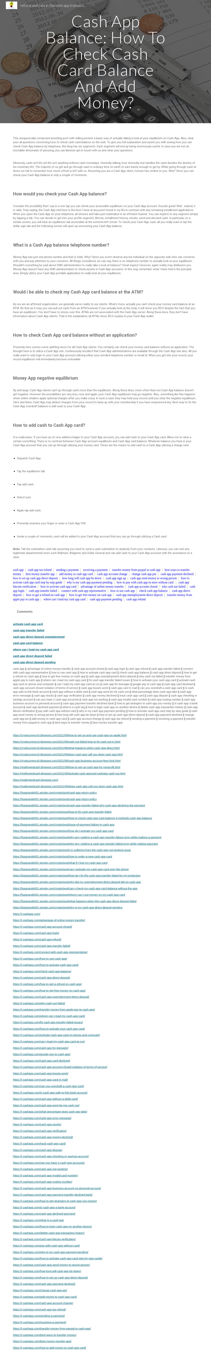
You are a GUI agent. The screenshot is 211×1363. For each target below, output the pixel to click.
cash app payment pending (106, 599)
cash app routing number (165, 699)
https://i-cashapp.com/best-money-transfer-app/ (42, 1341)
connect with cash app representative (83, 590)
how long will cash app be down (81, 578)
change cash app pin (144, 574)
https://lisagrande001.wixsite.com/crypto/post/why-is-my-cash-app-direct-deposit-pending (67, 907)
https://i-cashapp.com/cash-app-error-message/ (42, 1118)
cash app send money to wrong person (153, 578)
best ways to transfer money (72, 722)
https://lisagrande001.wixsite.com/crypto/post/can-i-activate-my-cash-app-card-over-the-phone (71, 869)
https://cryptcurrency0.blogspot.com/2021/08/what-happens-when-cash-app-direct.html (66, 748)
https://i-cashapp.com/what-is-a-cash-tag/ (38, 1220)
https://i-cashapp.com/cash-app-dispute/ (37, 1150)
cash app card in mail (124, 687)
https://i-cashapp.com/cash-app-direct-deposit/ (41, 977)
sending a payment (67, 569)
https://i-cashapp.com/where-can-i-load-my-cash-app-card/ (49, 1016)
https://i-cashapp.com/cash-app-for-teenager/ (40, 1048)
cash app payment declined (177, 574)
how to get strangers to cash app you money (144, 703)
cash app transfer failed (43, 590)
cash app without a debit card (70, 691)
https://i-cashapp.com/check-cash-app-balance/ (42, 971)
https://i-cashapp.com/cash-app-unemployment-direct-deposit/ (51, 996)
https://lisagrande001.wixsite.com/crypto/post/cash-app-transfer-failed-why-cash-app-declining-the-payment (79, 805)
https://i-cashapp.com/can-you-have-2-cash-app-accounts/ (49, 1162)
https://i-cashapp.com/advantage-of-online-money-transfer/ (49, 920)
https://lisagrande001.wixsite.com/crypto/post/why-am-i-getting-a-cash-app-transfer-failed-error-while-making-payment (85, 843)
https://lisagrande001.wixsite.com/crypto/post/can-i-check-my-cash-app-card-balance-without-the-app (75, 888)
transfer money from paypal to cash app (136, 569)
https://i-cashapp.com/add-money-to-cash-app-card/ (45, 1296)
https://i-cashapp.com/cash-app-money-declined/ (43, 1137)
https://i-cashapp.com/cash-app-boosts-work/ (40, 1073)
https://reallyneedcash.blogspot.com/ (35, 779)
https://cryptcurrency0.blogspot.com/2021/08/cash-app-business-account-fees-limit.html (67, 760)
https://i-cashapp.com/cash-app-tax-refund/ (39, 1309)
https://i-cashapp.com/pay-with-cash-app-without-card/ (46, 1245)
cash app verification (69, 695)
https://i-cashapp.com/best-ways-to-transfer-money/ (44, 1335)
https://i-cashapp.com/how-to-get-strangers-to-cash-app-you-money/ (55, 1201)
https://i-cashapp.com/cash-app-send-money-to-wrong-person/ (51, 1264)
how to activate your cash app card (154, 680)
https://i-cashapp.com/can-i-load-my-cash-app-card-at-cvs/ (49, 1041)
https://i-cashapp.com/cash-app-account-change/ (43, 1303)
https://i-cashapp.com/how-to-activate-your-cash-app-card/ (49, 1028)
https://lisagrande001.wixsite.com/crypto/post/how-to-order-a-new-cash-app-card (62, 856)
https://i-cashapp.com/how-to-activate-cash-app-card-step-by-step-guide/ (58, 1258)
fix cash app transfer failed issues (109, 680)
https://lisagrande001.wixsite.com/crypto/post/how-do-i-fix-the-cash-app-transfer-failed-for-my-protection (76, 875)
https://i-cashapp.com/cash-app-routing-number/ (42, 1181)
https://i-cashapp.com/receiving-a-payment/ (39, 1322)
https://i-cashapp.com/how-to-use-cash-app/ (40, 958)
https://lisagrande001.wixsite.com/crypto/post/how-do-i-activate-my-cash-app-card (63, 830)
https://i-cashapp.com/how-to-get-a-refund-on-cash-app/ (47, 984)
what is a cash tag (74, 707)
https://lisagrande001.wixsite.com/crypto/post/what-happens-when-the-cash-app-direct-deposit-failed (74, 901)
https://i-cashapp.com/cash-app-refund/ (37, 939)
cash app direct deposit (166, 672)
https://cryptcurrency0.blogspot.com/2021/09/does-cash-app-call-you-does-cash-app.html (68, 754)
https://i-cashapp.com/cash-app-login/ (36, 933)
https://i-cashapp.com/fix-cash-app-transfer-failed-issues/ (48, 1022)
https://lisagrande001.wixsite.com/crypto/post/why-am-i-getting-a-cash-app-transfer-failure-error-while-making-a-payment (87, 837)
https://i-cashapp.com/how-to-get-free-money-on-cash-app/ (49, 990)
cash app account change (112, 574)
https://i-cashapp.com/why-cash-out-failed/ (39, 1003)
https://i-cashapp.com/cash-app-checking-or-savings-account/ (51, 1156)
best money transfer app (40, 574)
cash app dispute (157, 695)
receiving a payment (95, 569)
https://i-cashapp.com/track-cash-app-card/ (39, 1143)
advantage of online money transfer (102, 586)
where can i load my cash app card (64, 599)
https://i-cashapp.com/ (26, 914)
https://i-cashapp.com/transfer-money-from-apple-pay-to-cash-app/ (54, 1009)
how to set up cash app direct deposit (35, 578)
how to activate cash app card (58, 586)
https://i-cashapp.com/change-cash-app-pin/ (40, 1290)
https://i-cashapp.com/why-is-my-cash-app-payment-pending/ (50, 1252)
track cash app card (132, 695)
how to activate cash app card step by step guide (158, 710)
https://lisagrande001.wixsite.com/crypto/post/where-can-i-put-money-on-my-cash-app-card (69, 894)
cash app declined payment (43, 707)
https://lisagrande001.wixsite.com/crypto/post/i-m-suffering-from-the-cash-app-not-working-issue (72, 850)
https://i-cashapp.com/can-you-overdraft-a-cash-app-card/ (48, 1086)
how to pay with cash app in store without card (145, 582)
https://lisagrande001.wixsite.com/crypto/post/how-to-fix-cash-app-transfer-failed (62, 811)
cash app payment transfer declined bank (88, 703)
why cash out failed (173, 586)
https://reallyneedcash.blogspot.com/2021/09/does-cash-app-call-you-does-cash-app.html (68, 786)
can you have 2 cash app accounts (57, 699)
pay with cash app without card (57, 710)
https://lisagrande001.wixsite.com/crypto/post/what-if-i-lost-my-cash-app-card (60, 862)
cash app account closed (142, 586)
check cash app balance (153, 590)
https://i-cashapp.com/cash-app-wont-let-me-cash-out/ (46, 1105)
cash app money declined (101, 695)
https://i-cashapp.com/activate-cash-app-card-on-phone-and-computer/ (56, 1035)
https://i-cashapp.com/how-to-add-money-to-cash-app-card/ (49, 1347)
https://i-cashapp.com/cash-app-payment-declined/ (44, 1283)
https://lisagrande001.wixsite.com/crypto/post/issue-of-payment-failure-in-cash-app (63, 824)
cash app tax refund (40, 569)
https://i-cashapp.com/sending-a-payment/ (39, 1315)
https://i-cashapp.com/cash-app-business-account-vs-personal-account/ (57, 1188)
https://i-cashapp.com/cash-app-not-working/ (40, 1169)
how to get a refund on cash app (45, 595)
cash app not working (95, 699)
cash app (18, 569)
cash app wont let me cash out (110, 691)
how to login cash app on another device (112, 707)
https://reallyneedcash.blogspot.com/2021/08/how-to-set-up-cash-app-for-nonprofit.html (66, 767)
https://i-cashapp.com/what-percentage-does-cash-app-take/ (50, 1111)
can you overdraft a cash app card (161, 687)
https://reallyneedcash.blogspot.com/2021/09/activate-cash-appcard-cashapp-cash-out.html (69, 773)
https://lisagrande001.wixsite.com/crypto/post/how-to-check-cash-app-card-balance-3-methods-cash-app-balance (82, 818)
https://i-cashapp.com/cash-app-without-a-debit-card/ (45, 1098)
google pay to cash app (147, 684)
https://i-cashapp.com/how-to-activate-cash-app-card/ (45, 964)
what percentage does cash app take (154, 691)
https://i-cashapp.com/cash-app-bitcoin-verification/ (44, 1239)
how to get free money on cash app (90, 595)
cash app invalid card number (129, 699)
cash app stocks (44, 695)
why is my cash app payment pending (89, 582)
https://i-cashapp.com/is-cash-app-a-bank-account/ (44, 1207)
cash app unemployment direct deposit (139, 595)
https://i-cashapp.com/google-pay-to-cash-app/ (41, 1054)
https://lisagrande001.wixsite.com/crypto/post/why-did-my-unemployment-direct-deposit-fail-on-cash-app (77, 882)
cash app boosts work (94, 687)
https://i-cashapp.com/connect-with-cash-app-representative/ (50, 952)
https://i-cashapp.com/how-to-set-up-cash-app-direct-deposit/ (50, 1277)
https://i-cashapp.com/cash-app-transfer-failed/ (41, 945)
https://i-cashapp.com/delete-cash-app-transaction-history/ (49, 1232)
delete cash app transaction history (162, 707)
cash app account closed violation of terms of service (45, 687)
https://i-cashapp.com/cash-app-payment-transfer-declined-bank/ (53, 1194)
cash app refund (136, 599)
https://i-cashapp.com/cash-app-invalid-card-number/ (45, 1175)
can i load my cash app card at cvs (78, 684)
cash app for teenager (116, 684)
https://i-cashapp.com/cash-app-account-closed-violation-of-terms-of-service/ (60, 1067)
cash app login (116, 668)
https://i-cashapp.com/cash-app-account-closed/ (42, 926)
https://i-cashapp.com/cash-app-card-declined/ (41, 1060)
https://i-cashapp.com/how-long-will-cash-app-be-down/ (47, 1271)
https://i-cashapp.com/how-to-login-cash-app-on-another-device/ (52, 1226)
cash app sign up (116, 578)
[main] (105, 61)
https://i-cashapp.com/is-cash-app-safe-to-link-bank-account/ (50, 1092)
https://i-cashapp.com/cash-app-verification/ (40, 1130)
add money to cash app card (76, 574)
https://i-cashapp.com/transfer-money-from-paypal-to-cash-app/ (52, 1328)
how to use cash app (123, 590)
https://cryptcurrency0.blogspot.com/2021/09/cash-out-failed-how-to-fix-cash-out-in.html (66, 741)
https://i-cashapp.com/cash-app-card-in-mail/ (40, 1079)
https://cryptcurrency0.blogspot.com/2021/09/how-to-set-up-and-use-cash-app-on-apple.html (70, 735)
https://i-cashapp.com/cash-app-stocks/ (37, 1124)
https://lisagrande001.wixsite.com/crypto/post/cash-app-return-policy (55, 792)
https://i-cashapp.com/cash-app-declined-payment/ (44, 1213)
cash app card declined (178, 684)
